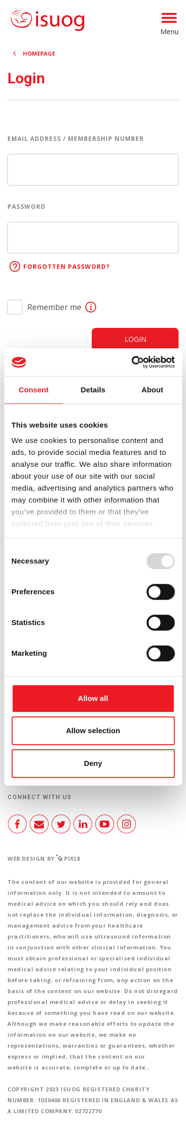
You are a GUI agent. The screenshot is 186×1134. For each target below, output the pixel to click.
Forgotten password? (66, 266)
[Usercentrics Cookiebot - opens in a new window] (132, 362)
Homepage (39, 53)
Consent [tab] (33, 389)
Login (135, 339)
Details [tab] (93, 389)
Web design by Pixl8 (43, 858)
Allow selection (93, 730)
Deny (93, 763)
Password (26, 206)
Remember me (54, 307)
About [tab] (152, 389)
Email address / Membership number (75, 138)
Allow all (93, 698)
